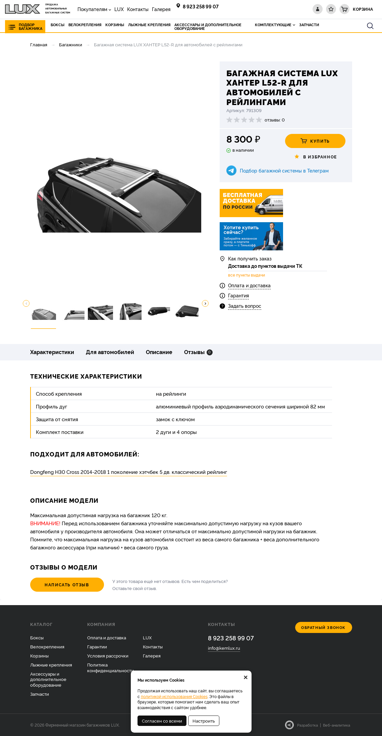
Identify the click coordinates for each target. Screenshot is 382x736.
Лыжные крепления (51, 664)
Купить (315, 141)
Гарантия (238, 295)
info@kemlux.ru (224, 648)
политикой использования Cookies (174, 696)
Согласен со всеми (162, 721)
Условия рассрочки (107, 655)
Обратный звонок (323, 627)
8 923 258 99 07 (201, 6)
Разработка (307, 725)
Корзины (39, 655)
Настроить (204, 721)
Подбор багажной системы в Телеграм (284, 170)
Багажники (70, 44)
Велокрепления (47, 646)
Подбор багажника (30, 26)
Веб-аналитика (336, 725)
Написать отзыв (67, 584)
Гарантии (97, 646)
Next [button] (205, 303)
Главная (38, 44)
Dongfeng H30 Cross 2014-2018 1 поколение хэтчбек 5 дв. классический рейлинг (128, 471)
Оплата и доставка (249, 285)
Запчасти (39, 694)
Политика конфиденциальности (110, 667)
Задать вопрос (244, 305)
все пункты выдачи (246, 275)
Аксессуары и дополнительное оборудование (48, 679)
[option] (115, 175)
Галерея (161, 9)
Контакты (138, 9)
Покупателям (92, 9)
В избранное (315, 156)
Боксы (37, 637)
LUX (119, 9)
